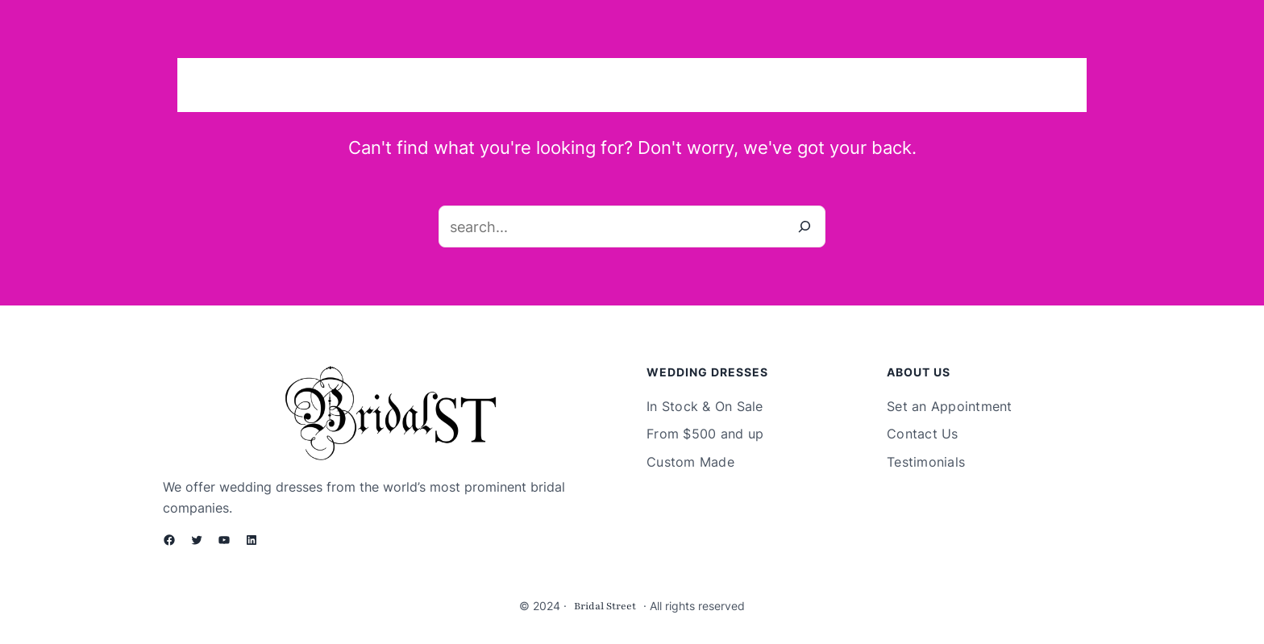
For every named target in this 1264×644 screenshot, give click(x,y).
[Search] (804, 226)
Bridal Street (605, 606)
